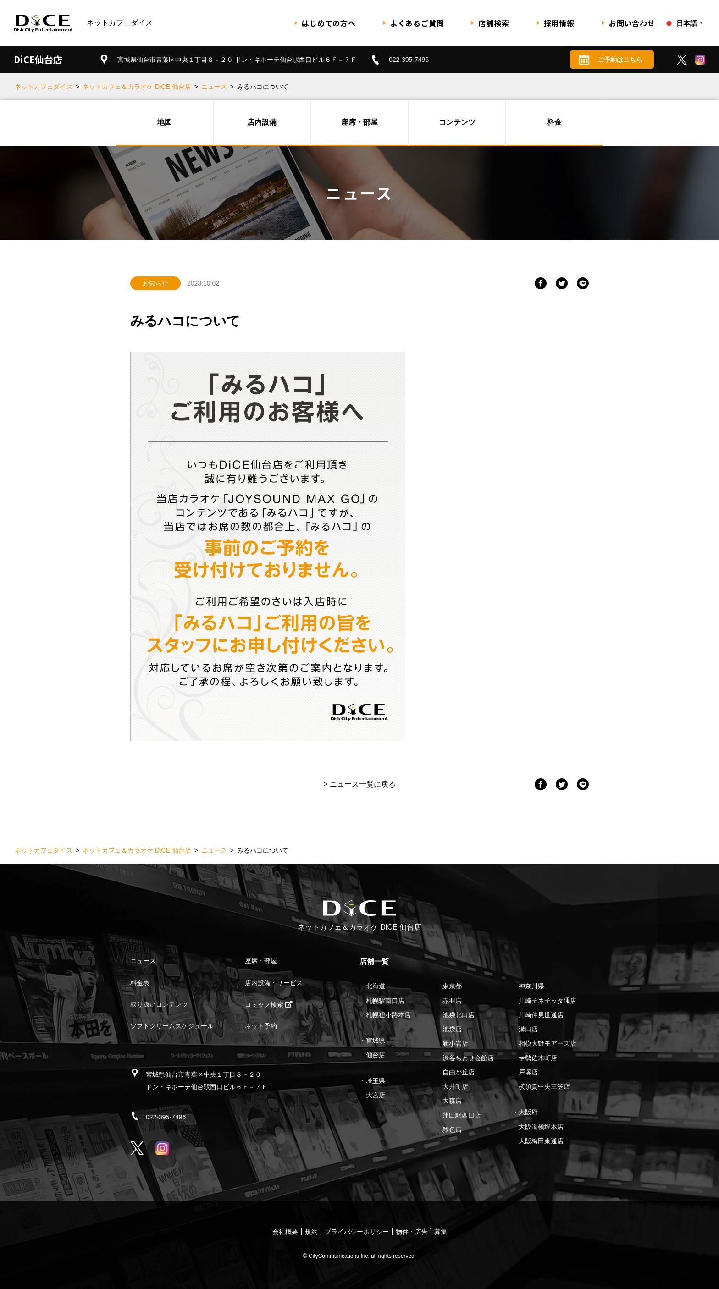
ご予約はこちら (610, 60)
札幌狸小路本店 (388, 1015)
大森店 (452, 1100)
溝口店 (528, 1029)
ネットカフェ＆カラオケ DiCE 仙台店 (137, 86)
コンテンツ (457, 122)
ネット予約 (261, 1026)
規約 (311, 1231)
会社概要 (285, 1231)
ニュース (214, 86)
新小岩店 (455, 1043)
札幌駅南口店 (385, 1000)
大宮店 (375, 1095)
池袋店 (452, 1029)
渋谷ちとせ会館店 (468, 1058)
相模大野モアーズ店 (547, 1043)
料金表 (139, 982)
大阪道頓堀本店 (541, 1126)
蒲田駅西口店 (461, 1115)
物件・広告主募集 (421, 1231)
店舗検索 (493, 22)
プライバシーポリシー (357, 1231)
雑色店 (452, 1129)
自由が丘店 (458, 1072)
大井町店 (455, 1086)
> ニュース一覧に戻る (359, 784)
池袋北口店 (458, 1015)
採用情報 (559, 22)
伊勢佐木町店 (538, 1058)
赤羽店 (452, 1000)
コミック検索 (269, 1004)
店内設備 (262, 122)
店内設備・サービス (274, 982)
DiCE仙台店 (38, 59)
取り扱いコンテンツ (159, 1004)
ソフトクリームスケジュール (172, 1026)
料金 (554, 122)
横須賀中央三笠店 (544, 1086)
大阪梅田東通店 (541, 1141)
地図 (164, 122)
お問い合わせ (632, 22)
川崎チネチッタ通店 (547, 1000)
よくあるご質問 (417, 22)
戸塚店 (528, 1072)
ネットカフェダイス (43, 86)
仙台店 (375, 1054)
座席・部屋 (359, 122)
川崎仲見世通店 (541, 1015)
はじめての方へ (329, 22)
